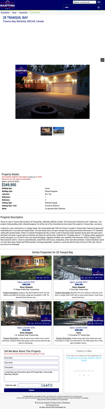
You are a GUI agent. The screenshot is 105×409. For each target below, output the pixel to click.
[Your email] (31, 362)
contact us (31, 177)
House (14, 12)
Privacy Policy (56, 402)
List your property (42, 402)
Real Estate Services (52, 405)
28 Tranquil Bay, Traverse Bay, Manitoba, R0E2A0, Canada (84, 359)
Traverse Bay (23, 12)
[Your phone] (31, 367)
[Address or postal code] (84, 2)
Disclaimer (66, 402)
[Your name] (31, 358)
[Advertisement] (52, 40)
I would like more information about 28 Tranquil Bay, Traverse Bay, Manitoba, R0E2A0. (31, 376)
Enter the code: (11, 385)
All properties (5, 12)
